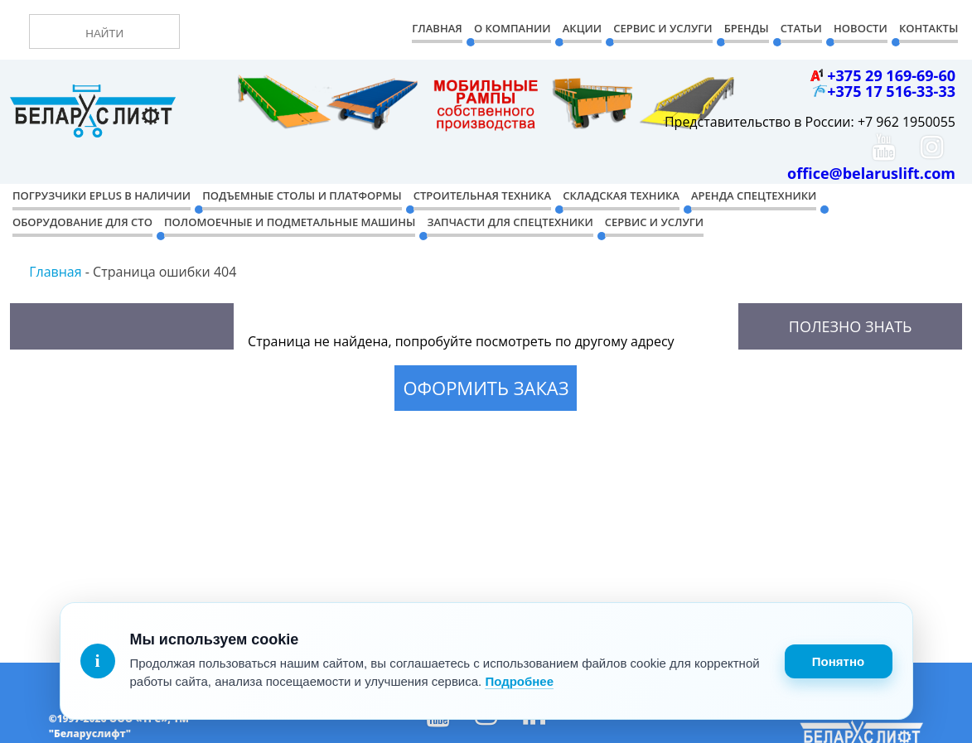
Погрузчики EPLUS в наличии (101, 195)
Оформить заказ (485, 387)
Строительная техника (482, 195)
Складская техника (621, 195)
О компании (512, 28)
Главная (437, 28)
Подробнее (519, 681)
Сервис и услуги (654, 222)
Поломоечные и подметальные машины (289, 222)
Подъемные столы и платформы (301, 195)
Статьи (801, 28)
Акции (582, 28)
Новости (860, 28)
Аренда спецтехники (753, 195)
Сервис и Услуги (662, 28)
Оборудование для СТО (82, 222)
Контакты (928, 28)
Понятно (838, 661)
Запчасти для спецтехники (509, 222)
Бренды (746, 28)
